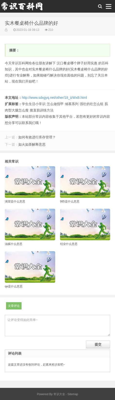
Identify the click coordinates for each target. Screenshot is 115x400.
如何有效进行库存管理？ (37, 137)
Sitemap (73, 394)
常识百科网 (24, 7)
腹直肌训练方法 (42, 110)
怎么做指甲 (55, 104)
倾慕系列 (71, 104)
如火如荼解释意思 (32, 144)
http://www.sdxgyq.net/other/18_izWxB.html (54, 98)
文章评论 (14, 306)
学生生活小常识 (34, 104)
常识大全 (59, 394)
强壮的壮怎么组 (91, 104)
